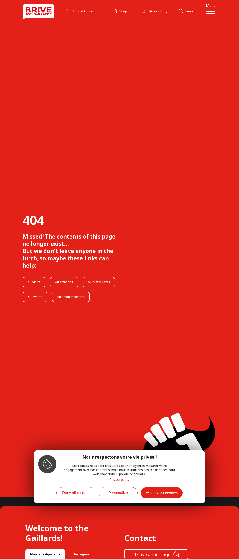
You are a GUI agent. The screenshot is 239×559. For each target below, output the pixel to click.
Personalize (118, 493)
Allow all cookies (164, 493)
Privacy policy (119, 479)
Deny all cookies (76, 493)
